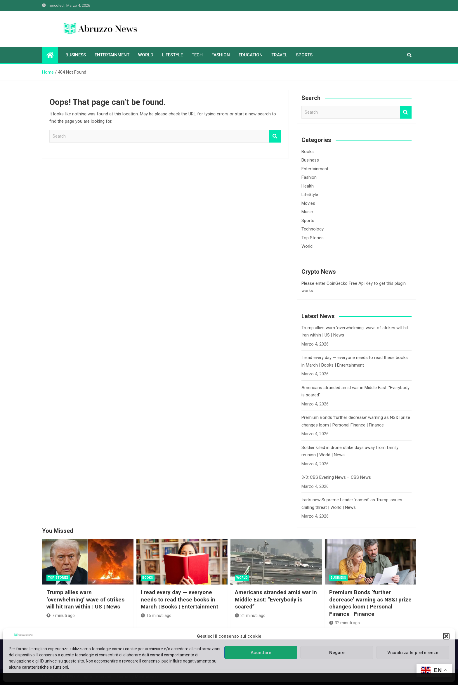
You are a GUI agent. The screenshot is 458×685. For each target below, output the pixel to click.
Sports (304, 55)
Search (275, 136)
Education (251, 55)
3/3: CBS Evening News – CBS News (336, 477)
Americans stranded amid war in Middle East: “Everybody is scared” (276, 599)
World (145, 55)
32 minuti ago (344, 622)
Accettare (261, 652)
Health (307, 186)
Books (307, 151)
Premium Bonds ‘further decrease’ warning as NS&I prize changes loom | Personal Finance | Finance (370, 603)
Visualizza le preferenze (412, 652)
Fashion (220, 55)
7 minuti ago (60, 615)
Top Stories (312, 237)
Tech (197, 55)
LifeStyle (172, 55)
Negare (337, 652)
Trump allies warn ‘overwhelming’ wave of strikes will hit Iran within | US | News (85, 599)
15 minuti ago (156, 615)
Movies (308, 203)
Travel (279, 55)
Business (75, 55)
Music (307, 211)
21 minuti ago (250, 615)
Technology (312, 229)
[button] (446, 636)
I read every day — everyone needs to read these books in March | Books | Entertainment (179, 599)
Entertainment (112, 55)
